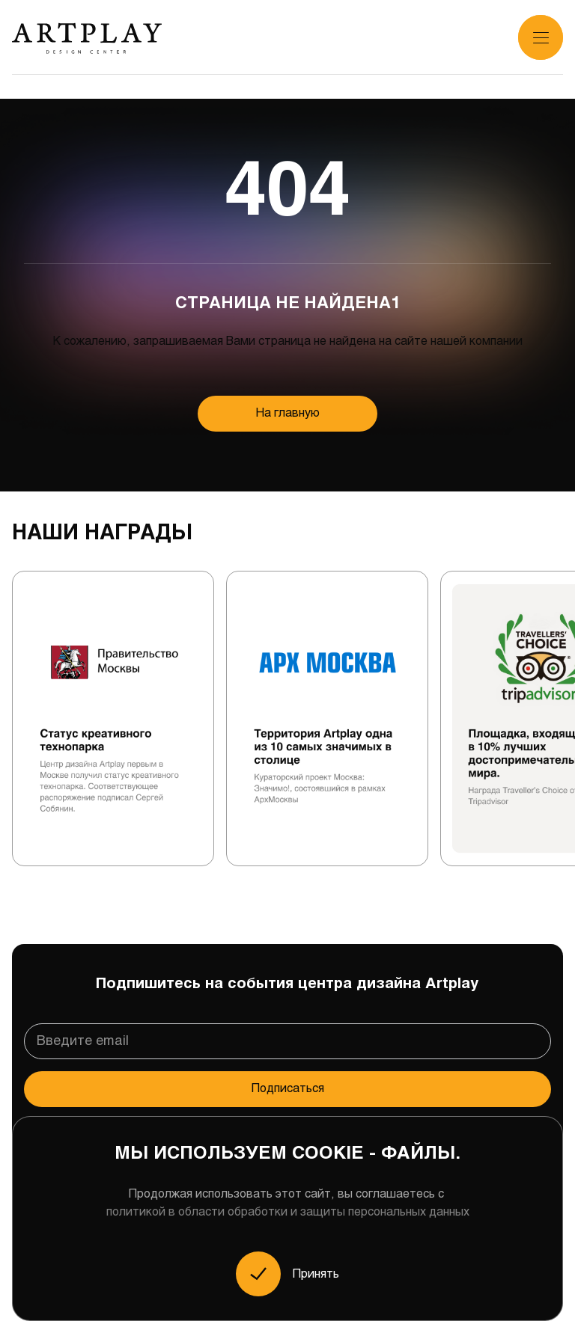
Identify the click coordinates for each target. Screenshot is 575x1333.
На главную (288, 413)
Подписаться (288, 1088)
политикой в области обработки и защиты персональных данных (287, 1212)
